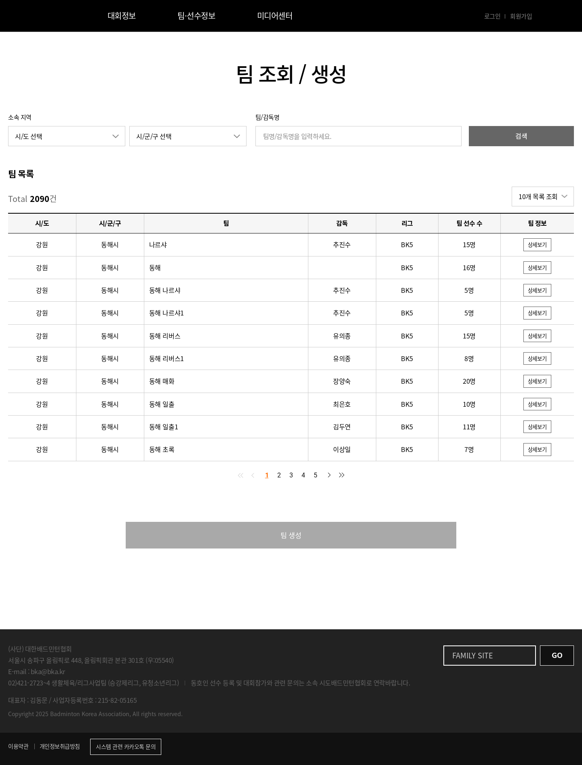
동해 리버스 (165, 337)
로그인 (492, 16)
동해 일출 (162, 406)
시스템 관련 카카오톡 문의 (126, 750)
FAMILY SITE (472, 659)
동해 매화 (162, 383)
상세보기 (537, 245)
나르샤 (158, 245)
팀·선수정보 (196, 15)
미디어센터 (275, 15)
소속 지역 (20, 117)
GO (557, 659)
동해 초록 (162, 452)
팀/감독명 (267, 117)
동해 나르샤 (165, 291)
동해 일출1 (163, 429)
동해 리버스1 (166, 360)
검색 (521, 136)
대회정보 (122, 15)
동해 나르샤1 (166, 314)
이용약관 (18, 750)
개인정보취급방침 (60, 750)
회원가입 (521, 16)
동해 (155, 268)
